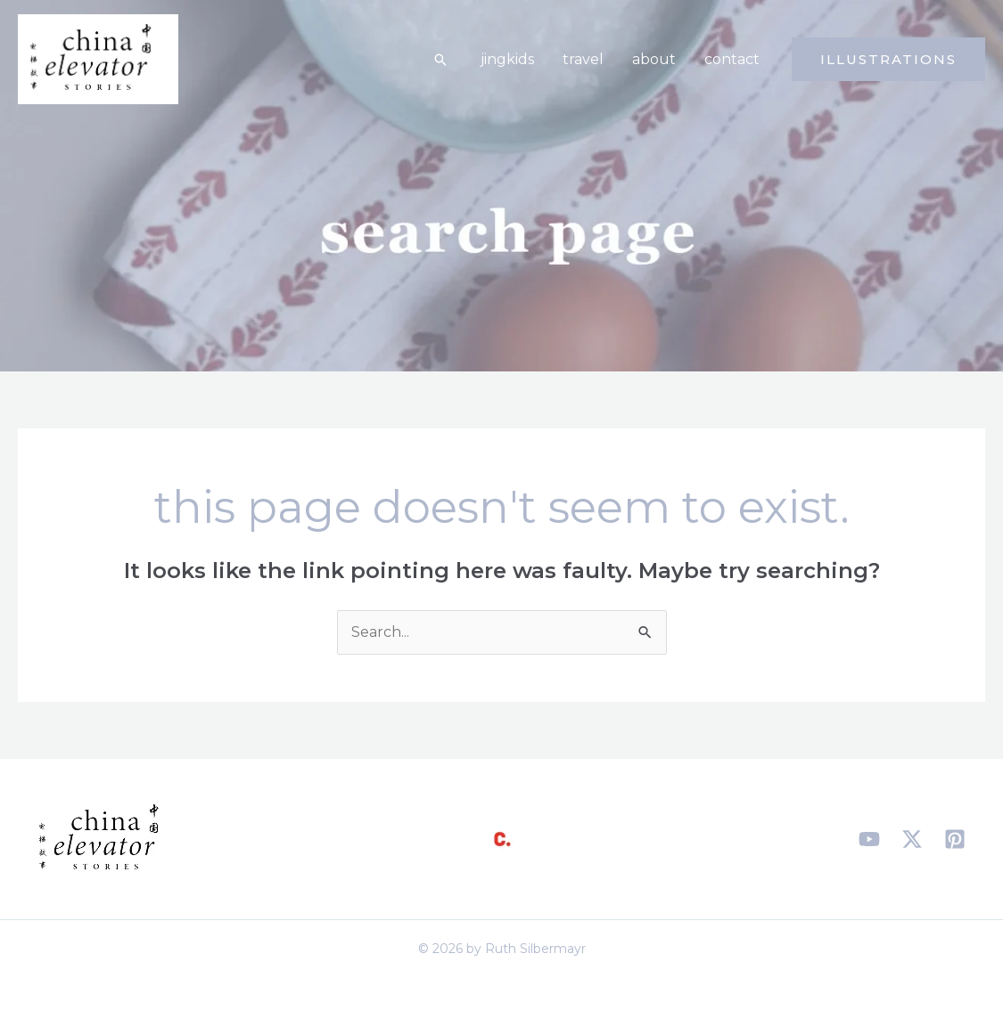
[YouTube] (869, 839)
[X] (912, 839)
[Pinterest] (954, 839)
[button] (440, 60)
